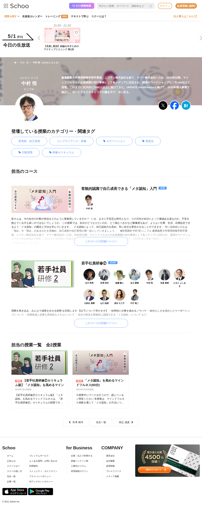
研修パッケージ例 (79, 461)
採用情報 (110, 466)
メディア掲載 (112, 476)
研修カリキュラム (61, 152)
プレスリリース (113, 471)
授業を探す (11, 16)
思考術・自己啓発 (29, 141)
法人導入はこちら (185, 16)
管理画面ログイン (79, 471)
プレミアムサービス (39, 456)
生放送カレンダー (32, 16)
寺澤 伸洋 (76, 422)
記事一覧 (11, 481)
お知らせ (11, 461)
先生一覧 (101, 422)
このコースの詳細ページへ (101, 241)
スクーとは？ (98, 16)
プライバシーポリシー (40, 476)
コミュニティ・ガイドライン (43, 471)
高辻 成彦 (126, 422)
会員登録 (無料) (186, 5)
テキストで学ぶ (80, 16)
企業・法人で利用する (81, 456)
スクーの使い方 (14, 471)
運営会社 (110, 456)
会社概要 (110, 461)
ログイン (165, 5)
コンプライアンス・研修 (71, 141)
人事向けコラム (78, 466)
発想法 (148, 141)
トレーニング (56, 16)
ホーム (10, 456)
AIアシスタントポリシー (41, 481)
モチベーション (114, 141)
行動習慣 (25, 152)
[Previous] (39, 38)
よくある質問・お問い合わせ (43, 461)
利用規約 (33, 466)
